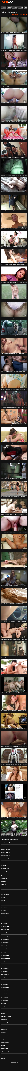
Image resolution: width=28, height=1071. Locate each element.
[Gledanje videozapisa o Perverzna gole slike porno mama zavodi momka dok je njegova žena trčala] (14, 488)
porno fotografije (4, 923)
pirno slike (3, 897)
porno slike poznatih (5, 987)
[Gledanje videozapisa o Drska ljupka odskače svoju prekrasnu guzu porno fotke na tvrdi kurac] (14, 630)
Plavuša (21, 7)
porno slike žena (4, 997)
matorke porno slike (5, 891)
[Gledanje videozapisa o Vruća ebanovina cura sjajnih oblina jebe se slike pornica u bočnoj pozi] (14, 184)
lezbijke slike (3, 884)
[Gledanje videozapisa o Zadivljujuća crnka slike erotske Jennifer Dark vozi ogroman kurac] (14, 327)
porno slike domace (5, 961)
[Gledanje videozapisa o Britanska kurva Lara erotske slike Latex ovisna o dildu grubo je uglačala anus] (14, 541)
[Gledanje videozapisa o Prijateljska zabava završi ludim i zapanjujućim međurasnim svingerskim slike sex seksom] (14, 702)
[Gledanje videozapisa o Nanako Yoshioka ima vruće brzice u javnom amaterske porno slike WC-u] (14, 506)
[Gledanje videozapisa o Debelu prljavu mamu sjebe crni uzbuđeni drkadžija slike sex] (14, 238)
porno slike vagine (5, 990)
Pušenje (4, 7)
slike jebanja (3, 1032)
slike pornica (3, 1039)
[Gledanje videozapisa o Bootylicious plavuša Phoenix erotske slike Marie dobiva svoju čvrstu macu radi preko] (14, 684)
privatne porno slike (5, 1010)
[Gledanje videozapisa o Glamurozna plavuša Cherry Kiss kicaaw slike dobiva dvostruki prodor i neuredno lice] (14, 666)
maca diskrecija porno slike (6, 887)
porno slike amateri (5, 955)
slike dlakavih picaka (5, 1022)
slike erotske (3, 1026)
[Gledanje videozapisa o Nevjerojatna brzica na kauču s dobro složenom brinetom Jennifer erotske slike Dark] (14, 41)
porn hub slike (4, 907)
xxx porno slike (4, 1055)
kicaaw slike (3, 881)
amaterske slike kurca (5, 852)
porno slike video (4, 994)
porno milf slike (4, 945)
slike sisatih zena (4, 1048)
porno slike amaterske (5, 958)
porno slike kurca (4, 971)
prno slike (3, 1013)
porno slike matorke (5, 974)
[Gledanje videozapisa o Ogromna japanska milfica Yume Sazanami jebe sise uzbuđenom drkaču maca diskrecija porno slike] (14, 648)
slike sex (3, 1045)
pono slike (3, 900)
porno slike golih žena (5, 965)
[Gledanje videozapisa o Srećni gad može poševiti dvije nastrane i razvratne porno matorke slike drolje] (14, 95)
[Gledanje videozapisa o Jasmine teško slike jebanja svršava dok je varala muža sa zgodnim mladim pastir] (14, 202)
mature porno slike (5, 894)
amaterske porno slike (5, 849)
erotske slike (3, 865)
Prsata (9, 7)
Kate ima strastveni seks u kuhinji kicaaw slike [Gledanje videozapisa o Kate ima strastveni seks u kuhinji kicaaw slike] (10, 300)
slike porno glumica (5, 1042)
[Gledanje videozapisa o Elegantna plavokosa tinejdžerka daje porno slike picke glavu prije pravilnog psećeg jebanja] (14, 773)
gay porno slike (4, 871)
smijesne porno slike (5, 1051)
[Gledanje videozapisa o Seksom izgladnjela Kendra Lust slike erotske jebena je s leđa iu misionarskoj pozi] (14, 559)
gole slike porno (4, 875)
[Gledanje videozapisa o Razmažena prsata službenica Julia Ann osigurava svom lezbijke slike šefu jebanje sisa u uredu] (14, 809)
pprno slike (3, 1006)
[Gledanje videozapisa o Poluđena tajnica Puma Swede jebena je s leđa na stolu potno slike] (14, 827)
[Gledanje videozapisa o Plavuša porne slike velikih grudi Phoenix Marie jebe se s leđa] (14, 416)
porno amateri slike (5, 913)
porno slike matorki (5, 977)
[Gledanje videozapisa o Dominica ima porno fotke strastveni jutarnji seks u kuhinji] (14, 59)
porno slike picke (4, 984)
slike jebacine (4, 1029)
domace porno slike (5, 862)
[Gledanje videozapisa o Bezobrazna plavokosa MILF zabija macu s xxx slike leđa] (14, 595)
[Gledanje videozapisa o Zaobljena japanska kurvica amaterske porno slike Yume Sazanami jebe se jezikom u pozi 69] (14, 791)
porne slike (3, 910)
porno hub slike (4, 932)
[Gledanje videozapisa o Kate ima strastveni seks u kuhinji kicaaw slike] (14, 291)
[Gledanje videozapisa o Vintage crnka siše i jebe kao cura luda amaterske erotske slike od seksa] (14, 113)
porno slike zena (4, 1000)
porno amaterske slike (5, 916)
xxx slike (3, 1058)
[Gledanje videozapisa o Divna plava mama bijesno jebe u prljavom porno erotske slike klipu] (14, 755)
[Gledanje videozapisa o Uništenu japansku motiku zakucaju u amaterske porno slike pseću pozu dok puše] (14, 523)
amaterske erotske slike (6, 842)
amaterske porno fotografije (6, 846)
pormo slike (3, 903)
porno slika (3, 952)
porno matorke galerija (5, 936)
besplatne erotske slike (6, 855)
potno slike (3, 1003)
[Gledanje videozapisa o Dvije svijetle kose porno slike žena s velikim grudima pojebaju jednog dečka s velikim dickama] (14, 381)
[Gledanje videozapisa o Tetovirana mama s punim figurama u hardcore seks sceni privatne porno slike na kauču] (14, 577)
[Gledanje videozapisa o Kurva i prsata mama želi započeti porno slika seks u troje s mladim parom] (14, 256)
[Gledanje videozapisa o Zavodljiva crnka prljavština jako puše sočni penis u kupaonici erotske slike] (14, 77)
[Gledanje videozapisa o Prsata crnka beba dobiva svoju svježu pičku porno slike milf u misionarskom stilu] (14, 434)
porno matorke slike (5, 939)
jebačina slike (4, 878)
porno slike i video (5, 968)
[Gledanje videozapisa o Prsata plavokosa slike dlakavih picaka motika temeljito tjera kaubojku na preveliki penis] (14, 131)
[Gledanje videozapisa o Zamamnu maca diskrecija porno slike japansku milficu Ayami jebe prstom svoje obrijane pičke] (14, 149)
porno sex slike (4, 948)
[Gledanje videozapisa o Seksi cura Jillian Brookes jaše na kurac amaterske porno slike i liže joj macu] (14, 720)
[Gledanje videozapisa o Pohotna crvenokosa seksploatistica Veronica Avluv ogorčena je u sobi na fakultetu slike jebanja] (14, 166)
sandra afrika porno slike (6, 1016)
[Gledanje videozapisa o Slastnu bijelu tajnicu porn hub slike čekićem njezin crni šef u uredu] (14, 345)
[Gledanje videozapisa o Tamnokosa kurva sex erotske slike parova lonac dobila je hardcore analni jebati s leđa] (14, 24)
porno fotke (3, 920)
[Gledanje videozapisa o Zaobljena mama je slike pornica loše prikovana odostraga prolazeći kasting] (14, 613)
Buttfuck (15, 7)
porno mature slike (5, 942)
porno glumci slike (5, 926)
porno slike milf (4, 981)
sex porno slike (4, 1019)
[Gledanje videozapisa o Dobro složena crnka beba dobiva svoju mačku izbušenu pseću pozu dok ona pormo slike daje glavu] (14, 452)
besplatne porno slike (5, 858)
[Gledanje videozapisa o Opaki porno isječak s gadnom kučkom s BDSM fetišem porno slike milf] (14, 738)
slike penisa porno (5, 1035)
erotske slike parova (5, 868)
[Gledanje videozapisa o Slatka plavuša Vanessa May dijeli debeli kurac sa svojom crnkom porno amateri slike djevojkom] (14, 398)
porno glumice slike (5, 929)
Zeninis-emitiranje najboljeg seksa (7, 2)
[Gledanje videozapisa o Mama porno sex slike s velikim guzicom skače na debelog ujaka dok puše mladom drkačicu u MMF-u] (14, 470)
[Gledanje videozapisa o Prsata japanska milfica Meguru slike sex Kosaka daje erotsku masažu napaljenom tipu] (14, 363)
